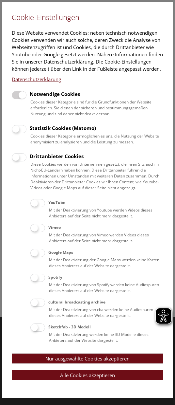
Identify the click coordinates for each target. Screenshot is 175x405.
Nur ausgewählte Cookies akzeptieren (87, 358)
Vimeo (54, 227)
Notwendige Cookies (55, 94)
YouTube (56, 202)
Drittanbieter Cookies (57, 156)
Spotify (55, 277)
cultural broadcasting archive (76, 302)
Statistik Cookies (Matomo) (63, 128)
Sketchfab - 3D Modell (69, 327)
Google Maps (60, 252)
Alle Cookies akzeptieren (87, 375)
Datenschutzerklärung (36, 79)
